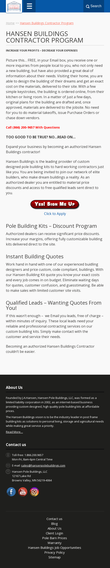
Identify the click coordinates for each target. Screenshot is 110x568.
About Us (55, 528)
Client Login (54, 533)
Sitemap (54, 557)
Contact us (54, 519)
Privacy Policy (54, 552)
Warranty (55, 543)
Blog (54, 523)
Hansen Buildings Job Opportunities (54, 547)
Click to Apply (55, 213)
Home (10, 23)
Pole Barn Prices (54, 538)
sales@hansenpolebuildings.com (43, 465)
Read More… (14, 432)
